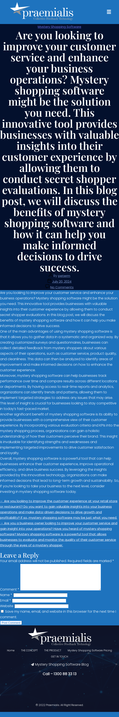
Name (6, 600)
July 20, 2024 (61, 281)
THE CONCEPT (29, 655)
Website (6, 611)
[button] (109, 12)
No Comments (62, 287)
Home (11, 655)
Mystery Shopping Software (59, 26)
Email (5, 605)
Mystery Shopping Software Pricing (90, 655)
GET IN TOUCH (59, 661)
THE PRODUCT (52, 655)
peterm (64, 275)
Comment (9, 594)
